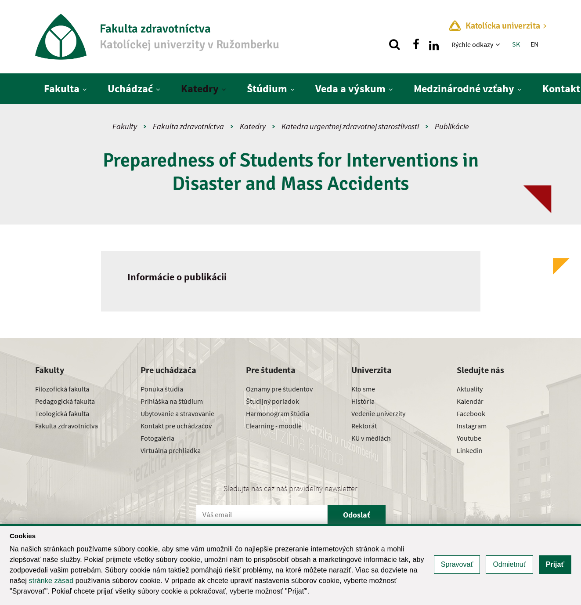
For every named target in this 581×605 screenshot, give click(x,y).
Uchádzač (130, 88)
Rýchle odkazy (472, 44)
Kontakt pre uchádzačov (176, 425)
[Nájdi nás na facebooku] (416, 44)
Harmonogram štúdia (277, 413)
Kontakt (561, 88)
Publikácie (452, 126)
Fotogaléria (157, 438)
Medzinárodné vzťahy (464, 88)
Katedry (200, 88)
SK (516, 44)
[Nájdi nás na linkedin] (434, 44)
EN (534, 44)
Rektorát (364, 425)
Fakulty (124, 126)
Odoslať (356, 515)
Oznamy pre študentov (279, 388)
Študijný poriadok (272, 401)
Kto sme (363, 388)
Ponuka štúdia (162, 388)
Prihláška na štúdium (172, 401)
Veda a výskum (350, 88)
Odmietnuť (509, 564)
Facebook (471, 413)
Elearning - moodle (274, 425)
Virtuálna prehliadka (171, 450)
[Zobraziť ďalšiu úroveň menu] (498, 44)
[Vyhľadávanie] (394, 44)
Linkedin (470, 450)
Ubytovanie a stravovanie (177, 413)
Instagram (472, 425)
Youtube (469, 438)
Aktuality (470, 388)
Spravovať (457, 564)
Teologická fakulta (62, 413)
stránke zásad (51, 580)
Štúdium (267, 88)
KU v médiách (371, 438)
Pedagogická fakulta (65, 401)
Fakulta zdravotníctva (188, 126)
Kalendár (470, 401)
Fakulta (61, 88)
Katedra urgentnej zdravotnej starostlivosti (350, 126)
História (363, 401)
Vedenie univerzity (378, 413)
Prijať (555, 564)
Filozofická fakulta (62, 388)
